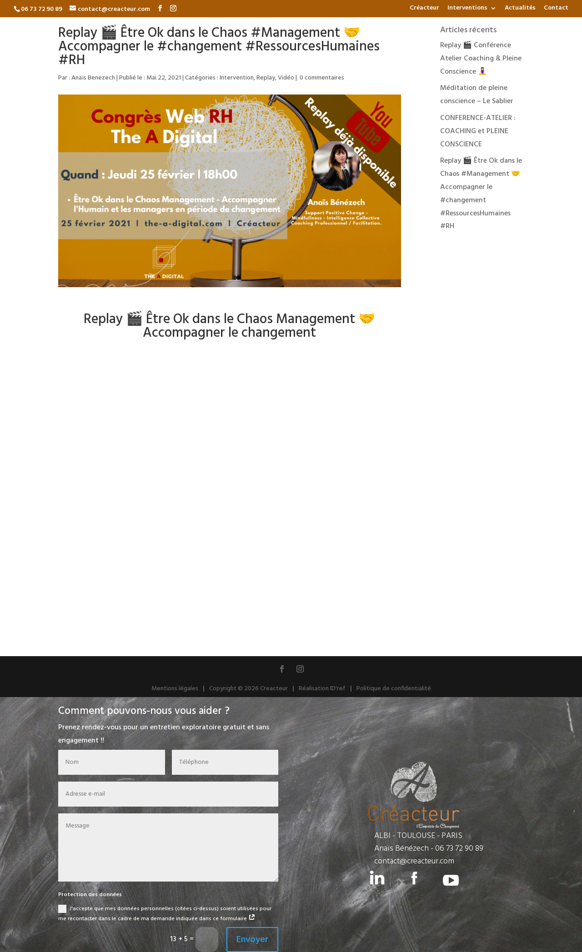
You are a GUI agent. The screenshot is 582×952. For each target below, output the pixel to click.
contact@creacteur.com (414, 861)
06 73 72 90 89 (459, 848)
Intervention (237, 78)
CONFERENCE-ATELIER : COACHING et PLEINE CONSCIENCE (478, 131)
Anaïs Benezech (93, 78)
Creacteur (274, 688)
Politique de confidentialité (393, 688)
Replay (265, 78)
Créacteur (424, 9)
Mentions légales (174, 688)
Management (315, 319)
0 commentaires (322, 78)
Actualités (520, 9)
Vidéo (286, 78)
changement (278, 333)
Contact (556, 9)
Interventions (467, 9)
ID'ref (338, 688)
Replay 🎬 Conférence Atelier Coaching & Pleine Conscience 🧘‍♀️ (481, 59)
